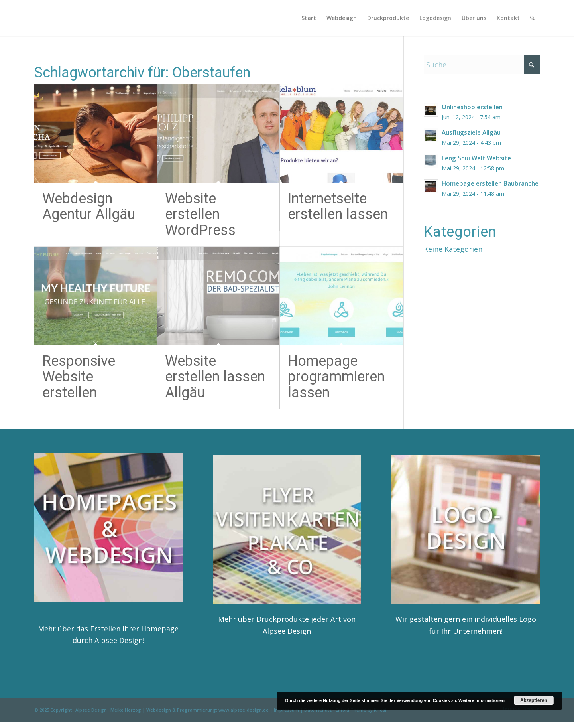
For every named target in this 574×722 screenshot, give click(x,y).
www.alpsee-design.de (243, 710)
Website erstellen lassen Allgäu (215, 377)
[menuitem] (308, 18)
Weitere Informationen (481, 700)
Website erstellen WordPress (200, 214)
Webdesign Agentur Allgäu (88, 206)
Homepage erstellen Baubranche (490, 183)
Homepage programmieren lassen (336, 377)
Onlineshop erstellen (472, 107)
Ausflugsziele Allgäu (471, 132)
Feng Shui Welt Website (476, 158)
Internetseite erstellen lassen (338, 206)
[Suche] (532, 18)
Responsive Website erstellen (78, 377)
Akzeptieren (533, 700)
